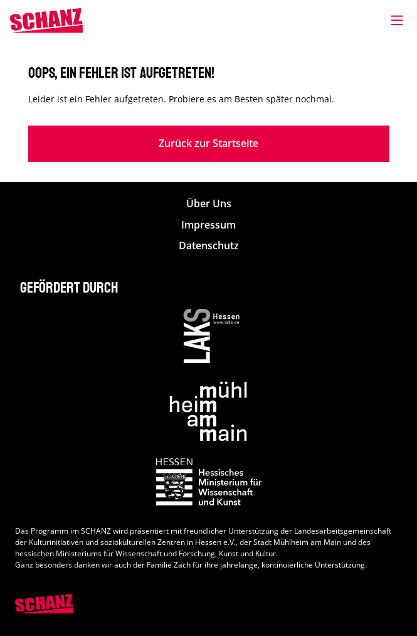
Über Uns (208, 203)
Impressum (208, 225)
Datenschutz (209, 245)
